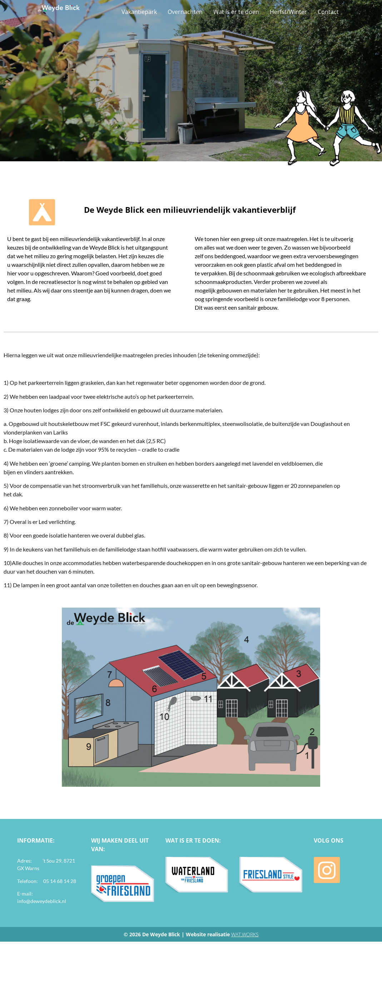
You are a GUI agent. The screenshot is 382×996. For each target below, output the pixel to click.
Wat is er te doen (236, 12)
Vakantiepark (139, 12)
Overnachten (185, 12)
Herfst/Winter (288, 12)
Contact (328, 12)
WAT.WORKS (245, 934)
